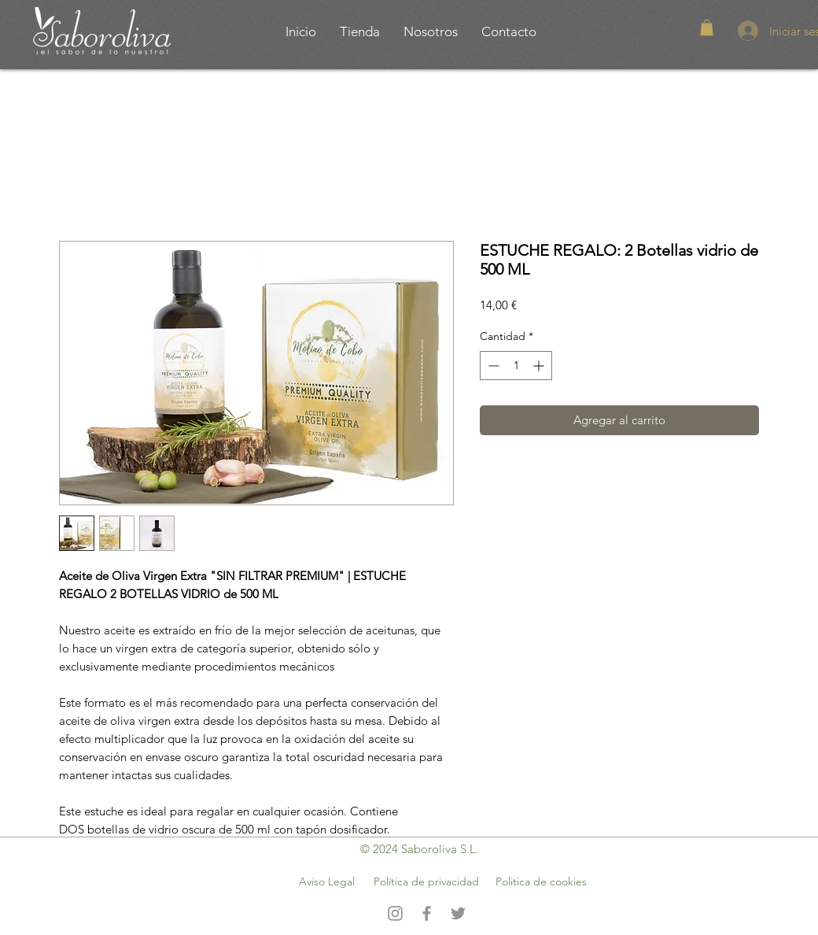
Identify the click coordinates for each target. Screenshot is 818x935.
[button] (706, 27)
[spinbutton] (516, 365)
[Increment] (540, 365)
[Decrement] (492, 365)
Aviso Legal (327, 881)
